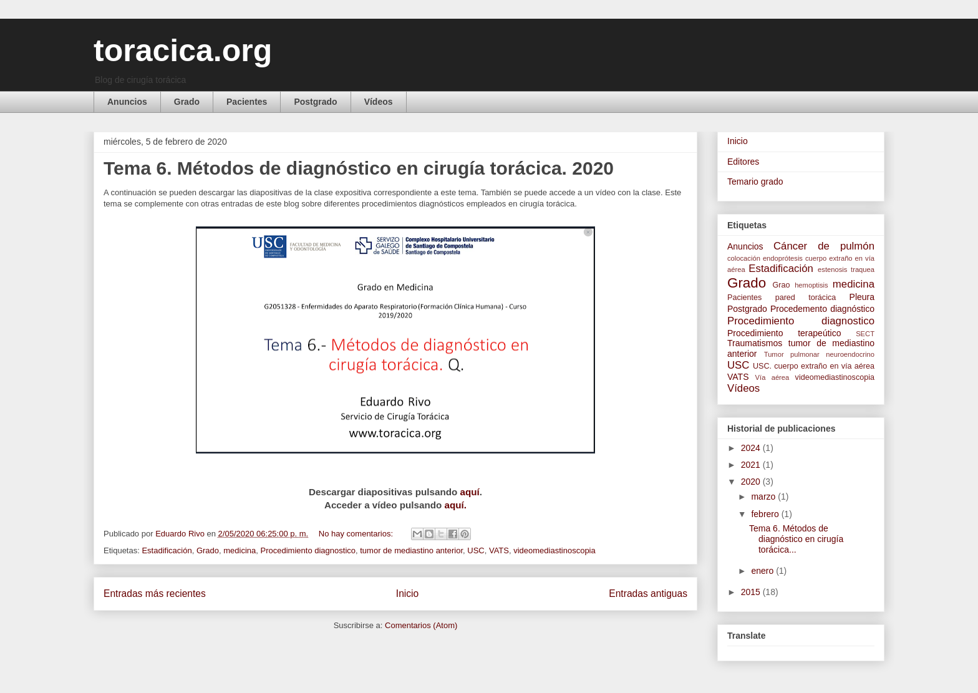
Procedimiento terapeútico (784, 333)
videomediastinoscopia (554, 550)
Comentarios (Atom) (421, 625)
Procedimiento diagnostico (308, 550)
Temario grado (755, 182)
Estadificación (166, 550)
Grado (187, 102)
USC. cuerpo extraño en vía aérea (813, 366)
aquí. (454, 505)
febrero (766, 514)
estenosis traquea (846, 269)
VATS (499, 550)
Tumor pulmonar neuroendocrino (819, 354)
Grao (781, 285)
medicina (239, 550)
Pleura (862, 297)
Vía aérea (772, 377)
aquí (470, 492)
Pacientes (246, 102)
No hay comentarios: (357, 533)
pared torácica (805, 297)
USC (475, 550)
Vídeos (378, 102)
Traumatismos (754, 343)
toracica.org (183, 50)
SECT (865, 333)
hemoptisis (811, 285)
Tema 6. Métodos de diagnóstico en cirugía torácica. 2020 (359, 168)
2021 (752, 465)
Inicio (407, 593)
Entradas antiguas (648, 593)
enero (763, 571)
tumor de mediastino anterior (411, 550)
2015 (752, 592)
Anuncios (127, 102)
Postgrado (315, 102)
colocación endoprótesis (765, 258)
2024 (752, 448)
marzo (764, 497)
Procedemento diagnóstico (822, 309)
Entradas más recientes (155, 593)
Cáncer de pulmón (823, 246)
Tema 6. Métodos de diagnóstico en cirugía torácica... (796, 539)
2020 (752, 482)
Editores (743, 162)
